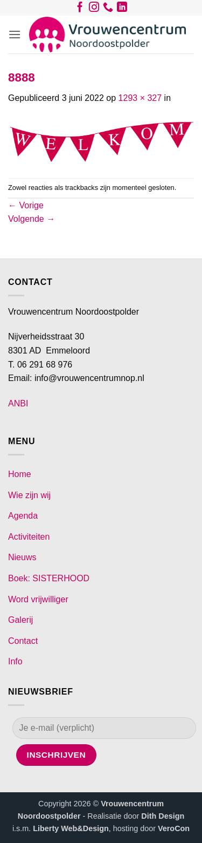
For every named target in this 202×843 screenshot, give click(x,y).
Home (19, 474)
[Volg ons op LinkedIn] (122, 9)
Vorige (26, 205)
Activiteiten (29, 536)
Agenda (23, 515)
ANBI (18, 403)
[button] (14, 34)
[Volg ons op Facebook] (80, 9)
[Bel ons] (108, 9)
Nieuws (22, 557)
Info (15, 661)
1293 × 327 (140, 98)
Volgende (31, 218)
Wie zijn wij (29, 495)
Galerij (20, 619)
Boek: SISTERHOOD (48, 578)
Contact (23, 640)
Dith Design (162, 816)
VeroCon (174, 828)
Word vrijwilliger (38, 599)
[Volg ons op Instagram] (94, 9)
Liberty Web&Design (70, 828)
